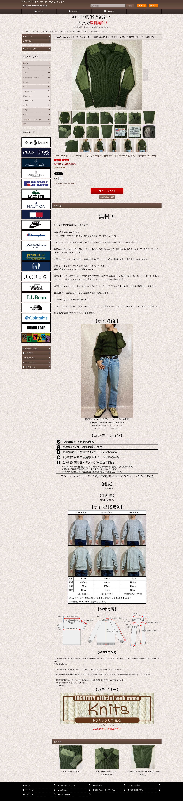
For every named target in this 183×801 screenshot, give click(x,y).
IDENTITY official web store (35, 6)
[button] (144, 11)
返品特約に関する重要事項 (65, 183)
